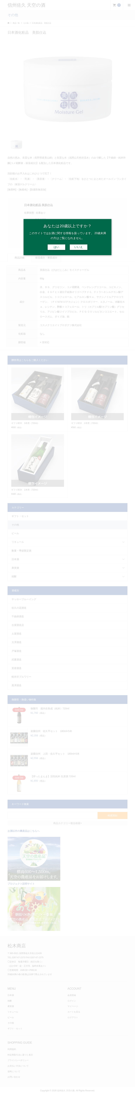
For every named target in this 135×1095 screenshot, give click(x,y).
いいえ (78, 247)
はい (56, 247)
